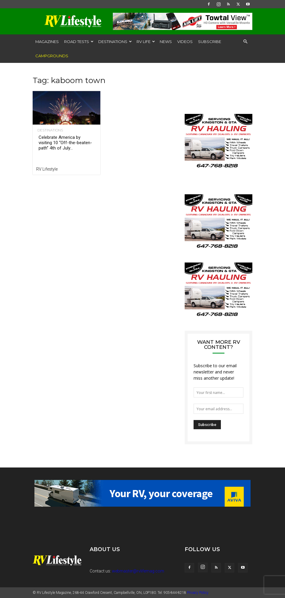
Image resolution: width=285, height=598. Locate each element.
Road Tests (79, 41)
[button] (245, 41)
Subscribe (209, 41)
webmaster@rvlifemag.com (138, 571)
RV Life (146, 41)
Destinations (115, 41)
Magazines (47, 41)
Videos (185, 41)
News (166, 41)
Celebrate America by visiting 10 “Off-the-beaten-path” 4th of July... (65, 143)
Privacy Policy (197, 593)
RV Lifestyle (47, 169)
